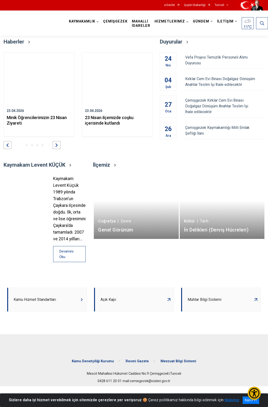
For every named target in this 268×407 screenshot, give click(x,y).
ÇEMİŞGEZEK (115, 21)
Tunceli (219, 5)
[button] (7, 145)
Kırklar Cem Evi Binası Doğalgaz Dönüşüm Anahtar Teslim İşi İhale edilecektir (224, 82)
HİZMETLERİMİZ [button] (170, 21)
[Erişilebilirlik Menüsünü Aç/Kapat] (254, 393)
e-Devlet (169, 5)
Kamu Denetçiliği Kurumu (93, 361)
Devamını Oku (66, 254)
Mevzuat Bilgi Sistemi (178, 361)
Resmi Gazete (137, 361)
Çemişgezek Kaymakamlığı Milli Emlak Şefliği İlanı (224, 130)
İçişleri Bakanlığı (195, 5)
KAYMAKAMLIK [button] (82, 21)
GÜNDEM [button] (201, 21)
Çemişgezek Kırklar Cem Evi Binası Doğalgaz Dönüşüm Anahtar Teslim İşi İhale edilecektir (224, 106)
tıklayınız (231, 400)
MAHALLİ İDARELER (141, 23)
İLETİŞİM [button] (225, 21)
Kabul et (251, 400)
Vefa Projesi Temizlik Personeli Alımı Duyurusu (224, 60)
